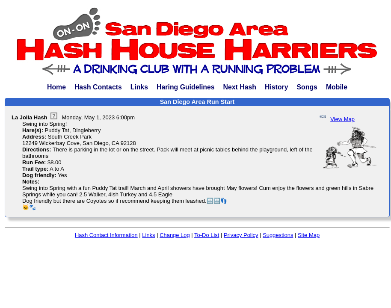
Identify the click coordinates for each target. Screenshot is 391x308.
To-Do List (206, 235)
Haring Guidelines (185, 87)
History (276, 87)
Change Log (175, 235)
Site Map (309, 235)
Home (56, 87)
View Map (342, 119)
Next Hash (239, 87)
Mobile (336, 87)
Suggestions (278, 235)
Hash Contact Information (106, 235)
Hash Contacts (98, 87)
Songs (307, 87)
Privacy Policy (241, 235)
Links (139, 87)
